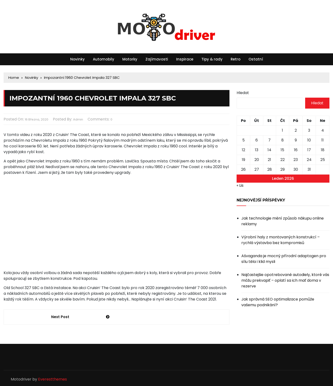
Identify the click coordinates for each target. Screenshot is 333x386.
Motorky (129, 59)
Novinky (77, 59)
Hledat (243, 92)
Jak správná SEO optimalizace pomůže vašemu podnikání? (277, 302)
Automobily (103, 59)
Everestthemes (52, 379)
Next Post (60, 316)
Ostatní (256, 59)
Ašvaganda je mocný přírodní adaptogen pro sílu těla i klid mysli (283, 258)
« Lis (240, 185)
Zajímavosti (156, 59)
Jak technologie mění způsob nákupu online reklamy (282, 221)
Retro (235, 59)
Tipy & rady (212, 59)
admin (78, 119)
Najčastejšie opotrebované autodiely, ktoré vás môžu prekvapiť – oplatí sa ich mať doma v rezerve (285, 280)
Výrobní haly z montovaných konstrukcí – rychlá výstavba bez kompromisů (280, 240)
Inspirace (184, 59)
